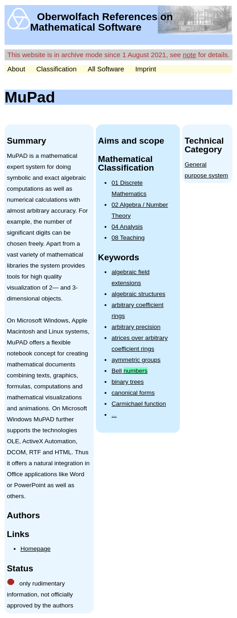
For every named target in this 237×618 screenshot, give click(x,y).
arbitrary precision (135, 326)
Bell (129, 370)
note (189, 55)
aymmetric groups (135, 359)
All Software (106, 69)
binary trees (127, 381)
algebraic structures (138, 293)
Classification (56, 69)
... (113, 414)
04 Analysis (126, 226)
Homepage (36, 548)
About (16, 69)
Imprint (145, 69)
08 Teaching (128, 237)
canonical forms (133, 392)
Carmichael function (138, 403)
